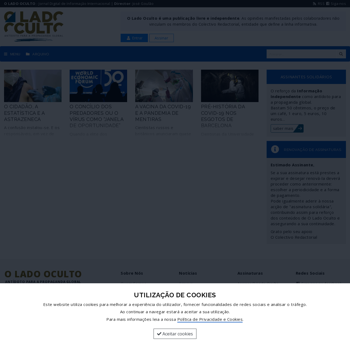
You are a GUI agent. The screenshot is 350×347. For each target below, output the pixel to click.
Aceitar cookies (175, 334)
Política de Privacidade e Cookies (210, 319)
